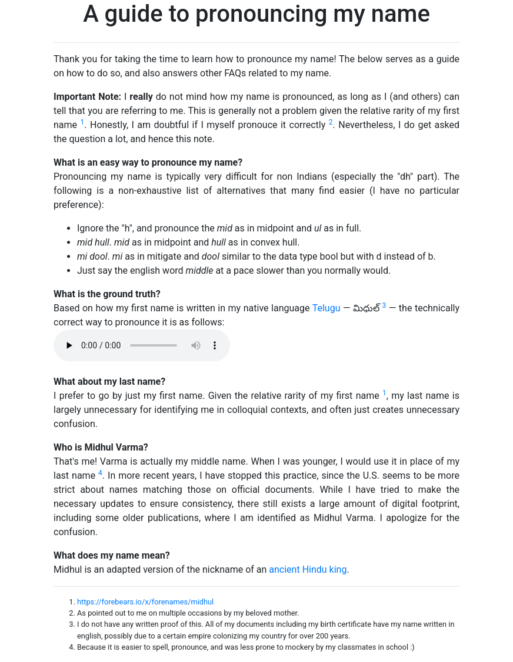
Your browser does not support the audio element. (142, 345)
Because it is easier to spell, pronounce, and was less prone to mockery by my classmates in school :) (246, 647)
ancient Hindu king (308, 569)
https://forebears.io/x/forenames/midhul (145, 601)
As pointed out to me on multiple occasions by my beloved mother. (188, 613)
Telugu (326, 308)
